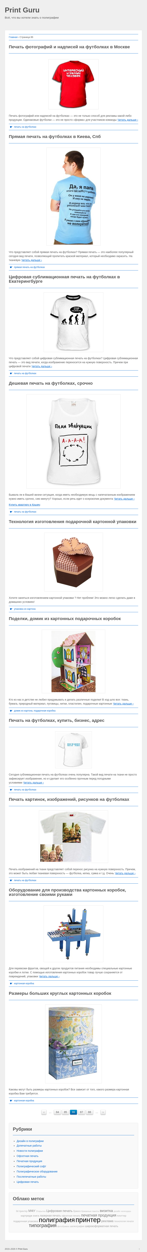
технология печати (124, 1221)
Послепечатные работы (31, 1176)
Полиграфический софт (31, 1166)
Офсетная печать (27, 1156)
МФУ (31, 1211)
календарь (126, 1211)
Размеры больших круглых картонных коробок (60, 993)
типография (43, 1225)
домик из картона (23, 710)
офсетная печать (71, 1215)
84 (57, 1112)
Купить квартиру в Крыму (24, 504)
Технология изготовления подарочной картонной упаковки (72, 521)
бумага (77, 1211)
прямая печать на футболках (29, 267)
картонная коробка (24, 983)
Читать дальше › (128, 119)
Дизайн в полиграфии (30, 1141)
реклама (107, 1221)
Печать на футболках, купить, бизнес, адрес (57, 720)
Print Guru (22, 10)
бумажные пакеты (90, 1211)
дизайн (117, 1211)
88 (89, 1112)
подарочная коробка (45, 710)
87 (81, 1112)
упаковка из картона (25, 609)
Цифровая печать (28, 1181)
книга (36, 1215)
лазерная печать (50, 1215)
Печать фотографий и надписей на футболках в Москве (69, 46)
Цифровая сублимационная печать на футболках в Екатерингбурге (64, 279)
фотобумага (63, 1226)
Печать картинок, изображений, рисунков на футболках (69, 799)
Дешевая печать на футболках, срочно (51, 383)
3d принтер (22, 1211)
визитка (106, 1211)
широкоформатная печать (101, 1226)
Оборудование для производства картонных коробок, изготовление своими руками (67, 892)
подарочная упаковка (25, 1221)
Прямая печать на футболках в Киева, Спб (55, 136)
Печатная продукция (29, 1161)
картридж (26, 1215)
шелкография (77, 1226)
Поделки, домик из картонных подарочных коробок (65, 618)
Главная (13, 37)
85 (65, 1112)
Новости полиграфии (30, 1150)
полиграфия (57, 1220)
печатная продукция (98, 1215)
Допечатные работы (29, 1145)
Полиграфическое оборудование (37, 1171)
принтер (88, 1220)
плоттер (121, 1215)
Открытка (41, 1211)
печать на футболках (25, 127)
